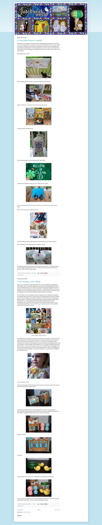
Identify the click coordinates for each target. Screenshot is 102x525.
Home (39, 509)
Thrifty (22, 275)
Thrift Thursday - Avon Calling (28, 282)
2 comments (33, 273)
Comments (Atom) (27, 512)
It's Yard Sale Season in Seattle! (29, 40)
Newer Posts (20, 509)
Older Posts (57, 509)
